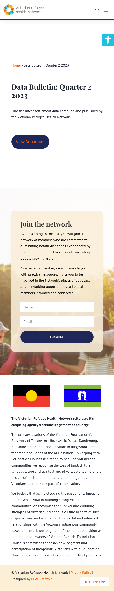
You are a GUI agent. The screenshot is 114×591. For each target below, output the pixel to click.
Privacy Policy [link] (81, 572)
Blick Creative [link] (41, 578)
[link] (108, 40)
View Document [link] (30, 141)
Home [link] (16, 65)
